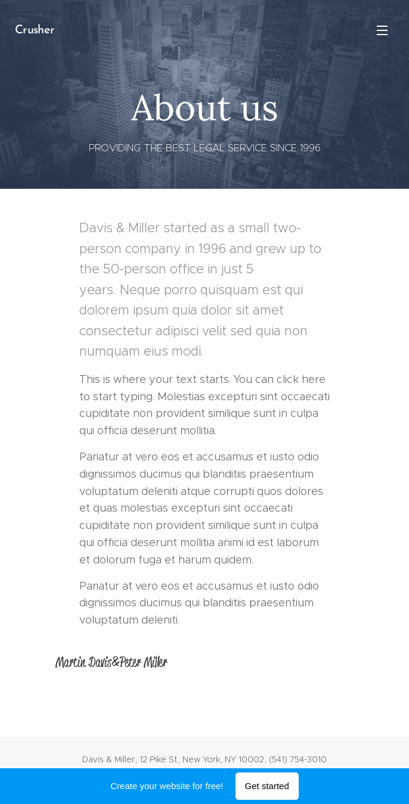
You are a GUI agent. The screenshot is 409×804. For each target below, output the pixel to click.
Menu (382, 30)
